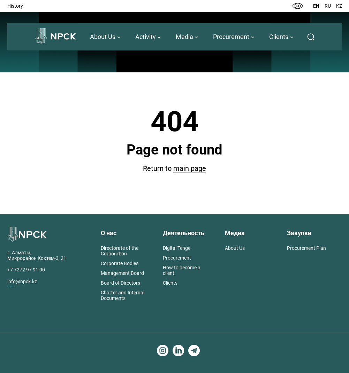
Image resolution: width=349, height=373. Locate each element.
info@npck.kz (22, 281)
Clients (278, 36)
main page (189, 168)
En (316, 6)
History (15, 6)
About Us (102, 36)
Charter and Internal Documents (122, 295)
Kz (339, 6)
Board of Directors (120, 283)
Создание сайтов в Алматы (24, 358)
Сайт (11, 286)
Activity (145, 36)
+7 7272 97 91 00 (26, 269)
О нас (108, 233)
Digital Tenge (176, 248)
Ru (328, 6)
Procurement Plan (306, 248)
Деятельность (183, 233)
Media (184, 36)
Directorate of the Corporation (119, 250)
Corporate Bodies (119, 263)
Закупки (299, 233)
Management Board (122, 273)
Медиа (235, 233)
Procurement (231, 36)
